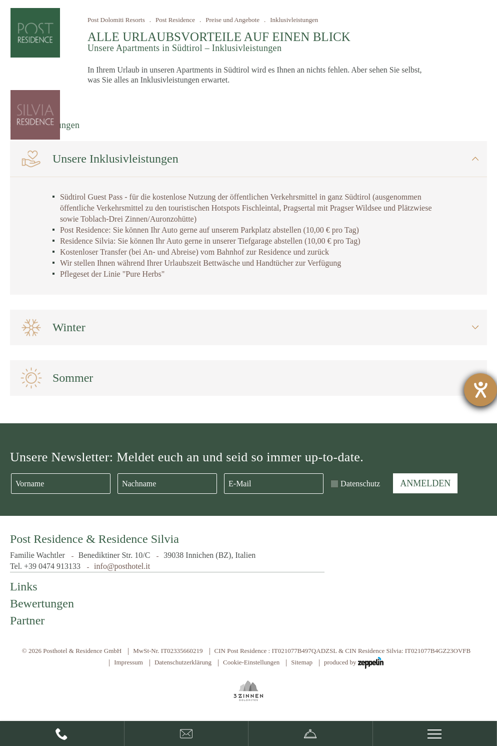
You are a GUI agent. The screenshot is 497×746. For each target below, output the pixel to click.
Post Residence (175, 20)
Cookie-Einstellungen (251, 662)
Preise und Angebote (233, 20)
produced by (354, 663)
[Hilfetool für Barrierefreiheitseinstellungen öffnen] (480, 389)
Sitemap (301, 662)
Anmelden (425, 483)
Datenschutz (360, 483)
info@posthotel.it (122, 566)
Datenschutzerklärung (183, 662)
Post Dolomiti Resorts (116, 20)
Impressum (128, 662)
